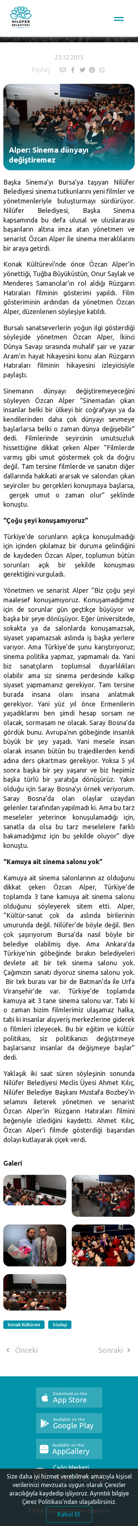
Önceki (20, 1350)
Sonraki (116, 1350)
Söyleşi (60, 1324)
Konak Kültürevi (24, 1324)
